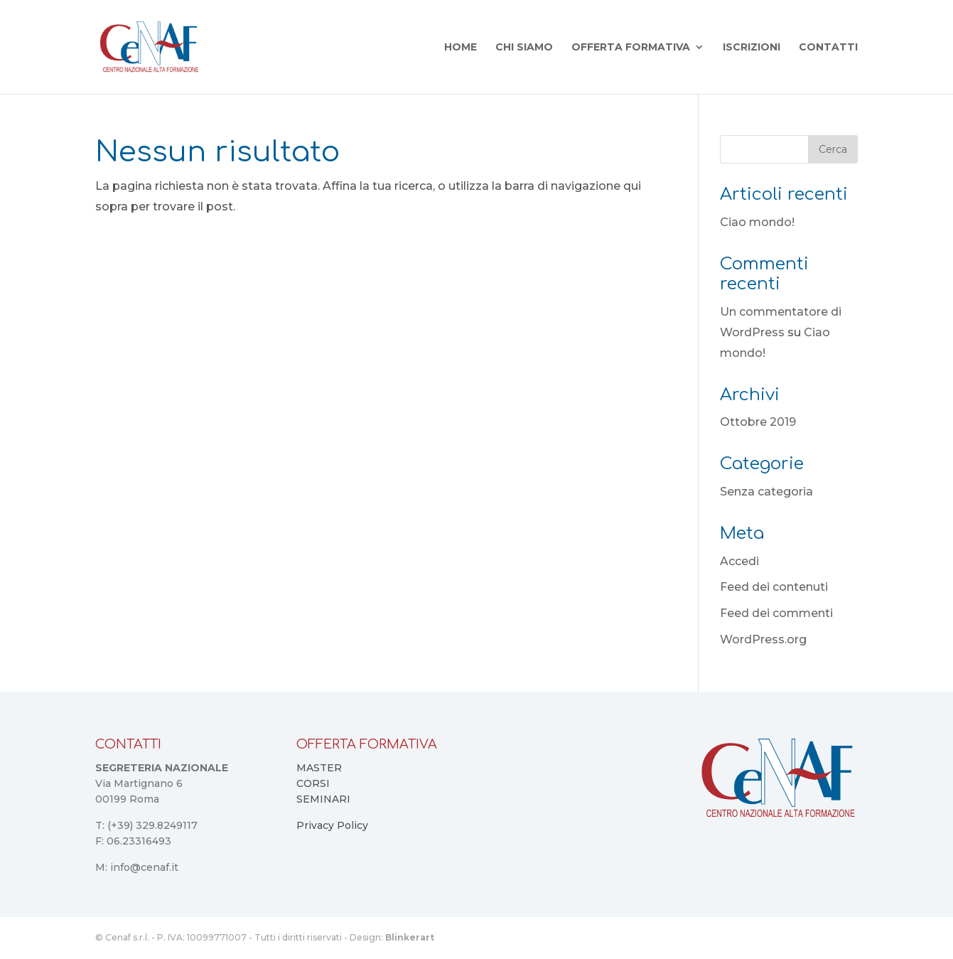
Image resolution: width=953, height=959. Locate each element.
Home (460, 47)
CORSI (313, 783)
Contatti (828, 47)
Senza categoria (766, 491)
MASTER (319, 767)
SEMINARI (323, 799)
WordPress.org (763, 639)
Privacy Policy (332, 825)
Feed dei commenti (776, 613)
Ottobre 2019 (758, 422)
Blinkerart (409, 937)
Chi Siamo (524, 47)
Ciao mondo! (757, 222)
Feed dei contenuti (774, 587)
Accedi (739, 561)
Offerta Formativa (630, 47)
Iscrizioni (751, 47)
